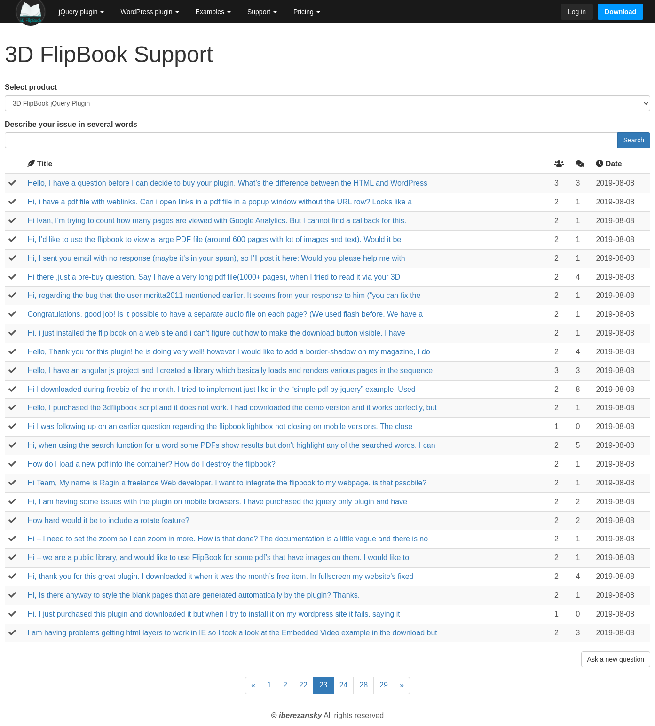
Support (262, 12)
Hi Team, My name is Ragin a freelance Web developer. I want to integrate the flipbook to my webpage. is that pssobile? (226, 483)
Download (620, 12)
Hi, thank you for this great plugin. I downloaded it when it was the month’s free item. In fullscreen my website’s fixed (220, 576)
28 (363, 685)
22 (303, 685)
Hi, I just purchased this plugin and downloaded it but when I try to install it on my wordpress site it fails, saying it (213, 614)
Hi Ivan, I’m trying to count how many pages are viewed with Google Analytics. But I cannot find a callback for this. (216, 221)
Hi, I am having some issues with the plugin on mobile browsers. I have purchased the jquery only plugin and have (217, 502)
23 (323, 685)
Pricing (306, 12)
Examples (213, 12)
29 (383, 685)
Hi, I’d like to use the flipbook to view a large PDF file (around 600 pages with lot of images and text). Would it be (214, 239)
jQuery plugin (81, 12)
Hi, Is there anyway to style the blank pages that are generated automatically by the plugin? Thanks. (193, 595)
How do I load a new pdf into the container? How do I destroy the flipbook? (151, 464)
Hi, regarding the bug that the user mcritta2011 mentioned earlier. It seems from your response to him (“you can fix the (223, 295)
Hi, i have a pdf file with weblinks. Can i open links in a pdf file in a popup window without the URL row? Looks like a (219, 202)
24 (343, 685)
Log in (577, 12)
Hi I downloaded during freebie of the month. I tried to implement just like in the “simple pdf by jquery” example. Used (221, 389)
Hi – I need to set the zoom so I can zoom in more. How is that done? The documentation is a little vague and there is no (227, 539)
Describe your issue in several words (71, 124)
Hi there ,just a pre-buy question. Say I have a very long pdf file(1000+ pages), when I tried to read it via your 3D (213, 277)
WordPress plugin (149, 12)
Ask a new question (615, 659)
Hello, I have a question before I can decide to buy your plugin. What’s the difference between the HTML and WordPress (227, 183)
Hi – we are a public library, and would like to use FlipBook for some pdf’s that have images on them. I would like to (218, 558)
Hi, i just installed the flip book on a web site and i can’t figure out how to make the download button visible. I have (216, 333)
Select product (31, 87)
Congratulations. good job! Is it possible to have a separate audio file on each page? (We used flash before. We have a (225, 314)
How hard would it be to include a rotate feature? (108, 520)
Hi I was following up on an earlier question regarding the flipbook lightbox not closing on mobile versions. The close (219, 426)
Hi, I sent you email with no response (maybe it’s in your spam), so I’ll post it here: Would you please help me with (216, 258)
